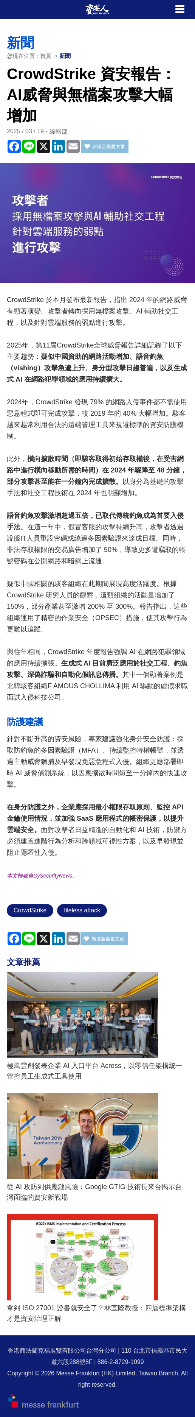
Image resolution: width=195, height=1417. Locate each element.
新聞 (65, 56)
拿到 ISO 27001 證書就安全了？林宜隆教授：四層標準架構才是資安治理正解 (96, 1313)
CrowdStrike (30, 910)
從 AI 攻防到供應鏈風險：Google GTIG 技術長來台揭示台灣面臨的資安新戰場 (94, 1192)
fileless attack (82, 910)
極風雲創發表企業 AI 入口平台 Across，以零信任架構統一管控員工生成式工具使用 (95, 1071)
